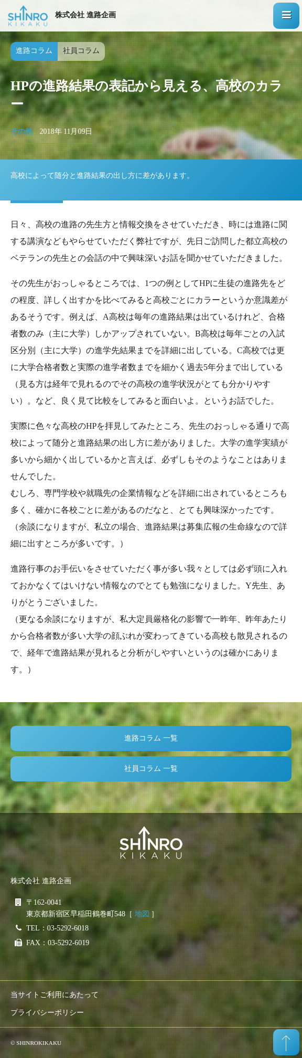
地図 (142, 914)
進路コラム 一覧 (151, 738)
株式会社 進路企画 (85, 15)
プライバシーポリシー (47, 1013)
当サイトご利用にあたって (54, 995)
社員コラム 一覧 (151, 769)
